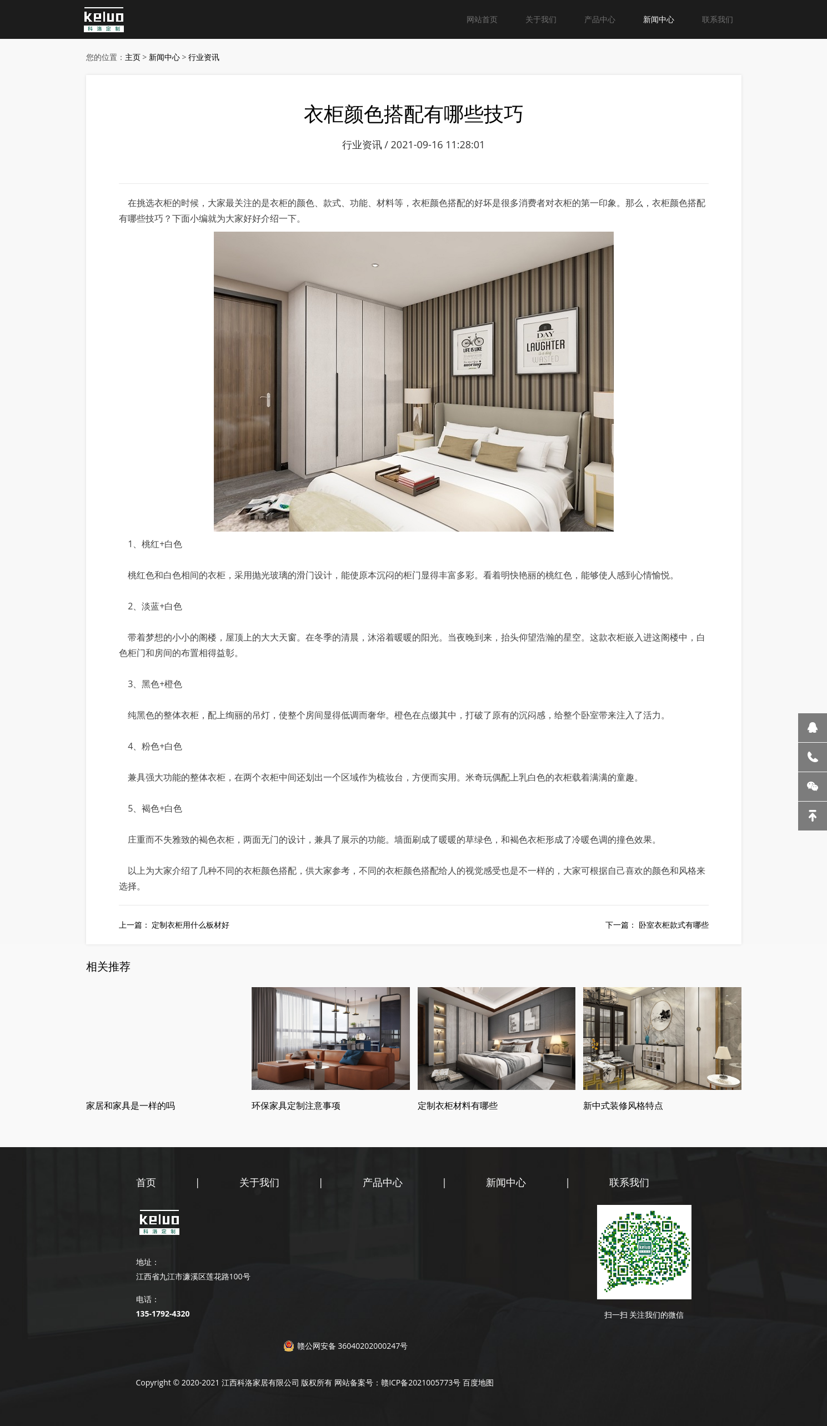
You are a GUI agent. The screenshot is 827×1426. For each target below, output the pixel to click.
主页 (133, 57)
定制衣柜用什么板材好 (190, 924)
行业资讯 (203, 57)
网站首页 (482, 19)
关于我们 (541, 19)
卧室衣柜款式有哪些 (674, 924)
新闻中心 (658, 19)
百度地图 (478, 1382)
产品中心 (599, 19)
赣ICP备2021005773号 (420, 1382)
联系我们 (717, 19)
